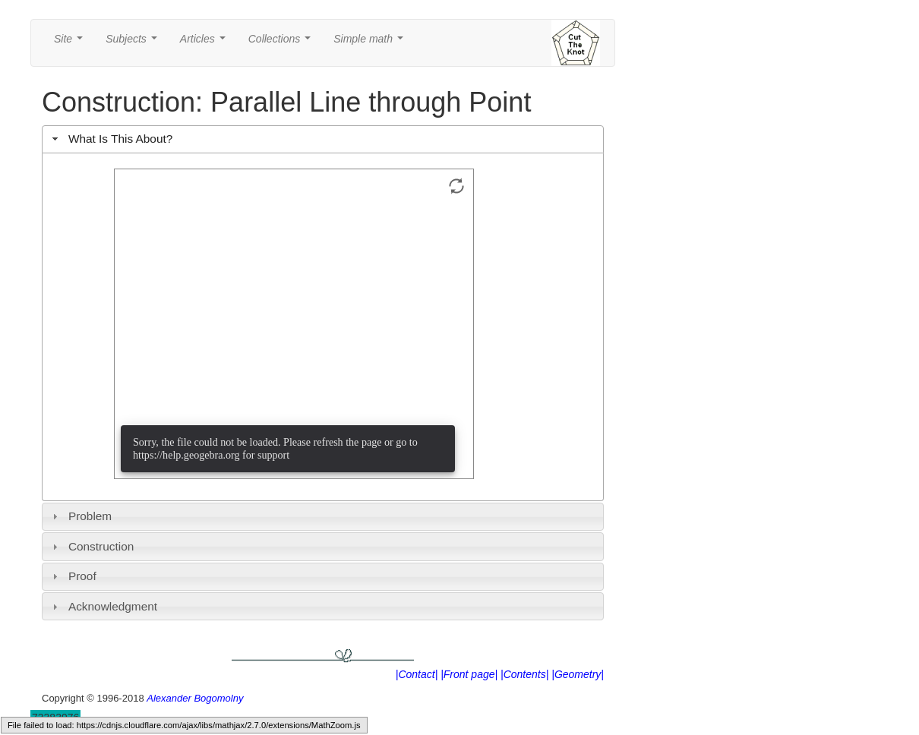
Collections (282, 43)
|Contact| (417, 674)
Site (71, 43)
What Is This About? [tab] (111, 138)
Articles (206, 43)
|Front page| (469, 674)
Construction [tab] (91, 546)
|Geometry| (577, 674)
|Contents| (524, 674)
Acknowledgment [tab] (103, 606)
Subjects (134, 43)
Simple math (371, 43)
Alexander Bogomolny (195, 698)
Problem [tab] (80, 515)
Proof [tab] (72, 575)
